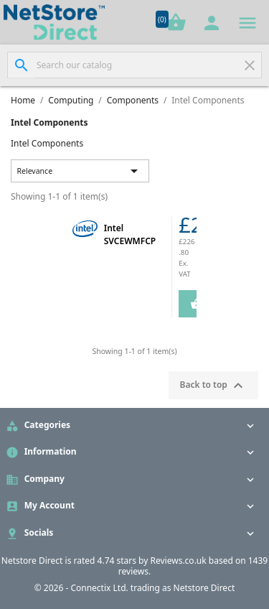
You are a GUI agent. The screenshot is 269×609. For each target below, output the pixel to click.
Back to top (213, 385)
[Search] (134, 65)
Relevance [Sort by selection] (80, 171)
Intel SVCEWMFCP (130, 234)
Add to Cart (190, 303)
